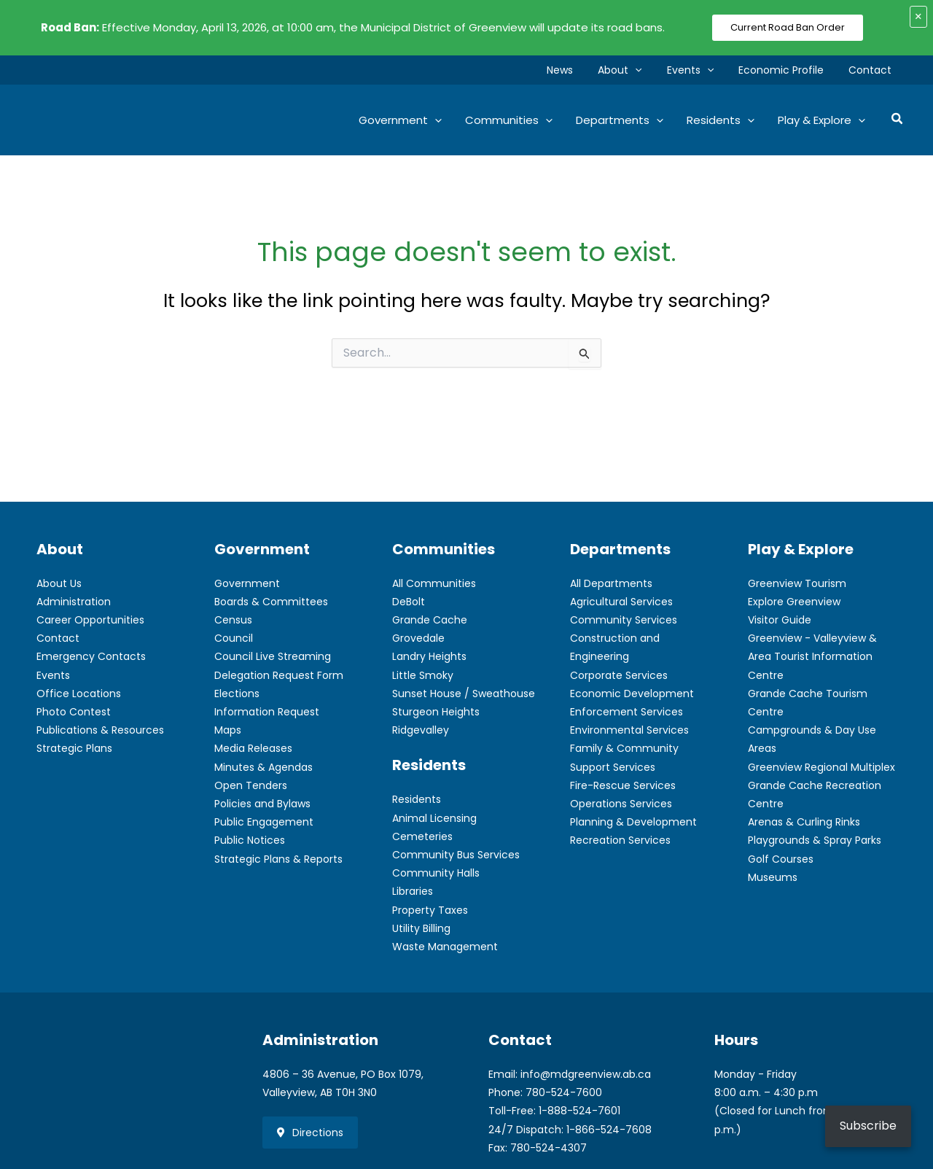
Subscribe (868, 1125)
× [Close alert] (918, 16)
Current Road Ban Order (787, 27)
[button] (650, 70)
